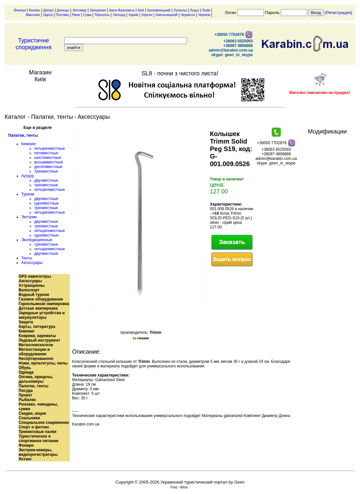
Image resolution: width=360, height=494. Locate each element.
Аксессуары (32, 262)
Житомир (80, 10)
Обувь (25, 367)
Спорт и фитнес (34, 427)
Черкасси (188, 15)
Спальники (29, 418)
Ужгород (119, 15)
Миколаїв (33, 15)
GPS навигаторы (35, 276)
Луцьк (194, 10)
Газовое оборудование (41, 299)
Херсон (146, 15)
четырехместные (49, 148)
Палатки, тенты (23, 135)
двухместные (46, 180)
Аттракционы (32, 285)
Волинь (34, 10)
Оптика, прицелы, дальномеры (36, 379)
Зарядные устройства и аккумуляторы (42, 315)
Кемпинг (28, 144)
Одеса (48, 15)
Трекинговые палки (37, 431)
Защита (26, 322)
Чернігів (204, 15)
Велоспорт (29, 290)
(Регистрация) (338, 12)
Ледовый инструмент (39, 340)
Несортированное (36, 358)
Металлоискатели (36, 345)
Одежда (26, 372)
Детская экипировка (38, 308)
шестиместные (47, 157)
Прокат (25, 395)
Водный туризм (34, 294)
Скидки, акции (32, 413)
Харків (133, 15)
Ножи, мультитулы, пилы (43, 363)
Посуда (26, 390)
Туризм (27, 194)
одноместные (46, 203)
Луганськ (180, 10)
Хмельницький (166, 15)
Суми (87, 15)
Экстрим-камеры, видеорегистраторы (38, 452)
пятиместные (46, 153)
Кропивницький (158, 10)
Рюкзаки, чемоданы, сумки (38, 406)
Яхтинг (25, 459)
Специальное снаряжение (44, 422)
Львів (206, 10)
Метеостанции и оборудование (34, 351)
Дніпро (48, 10)
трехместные (46, 171)
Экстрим (28, 217)
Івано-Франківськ (122, 10)
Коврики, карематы (37, 335)
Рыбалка (27, 399)
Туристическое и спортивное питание (38, 438)
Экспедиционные (36, 240)
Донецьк (63, 10)
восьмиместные (48, 162)
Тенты (26, 258)
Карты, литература (37, 326)
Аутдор (27, 176)
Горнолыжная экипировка (44, 303)
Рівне (76, 15)
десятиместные (48, 166)
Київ (141, 10)
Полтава (62, 15)
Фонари (26, 445)
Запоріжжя (98, 10)
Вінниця (20, 10)
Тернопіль (101, 15)
